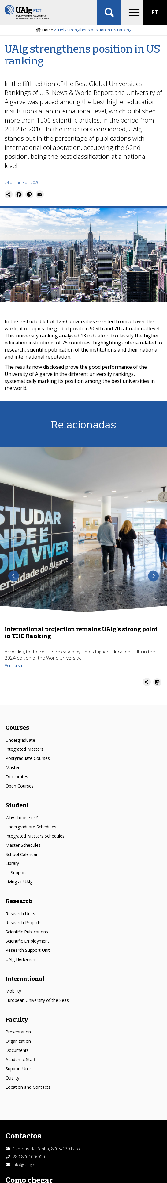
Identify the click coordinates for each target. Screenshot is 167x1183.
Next (153, 576)
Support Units (19, 1069)
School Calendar (22, 854)
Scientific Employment (27, 941)
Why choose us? (22, 817)
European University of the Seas (37, 1000)
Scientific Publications (27, 932)
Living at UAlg (19, 882)
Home (47, 30)
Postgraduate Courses (28, 758)
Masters (14, 767)
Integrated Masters (24, 749)
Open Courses (20, 786)
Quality (12, 1078)
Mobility (13, 991)
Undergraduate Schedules (31, 827)
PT (155, 12)
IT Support (16, 872)
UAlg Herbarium (21, 959)
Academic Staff (20, 1059)
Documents (17, 1050)
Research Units (20, 913)
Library (12, 863)
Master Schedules (23, 845)
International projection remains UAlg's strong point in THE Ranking (81, 632)
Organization (18, 1041)
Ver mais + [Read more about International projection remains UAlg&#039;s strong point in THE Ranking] (14, 665)
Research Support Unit (28, 950)
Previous (13, 576)
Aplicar (109, 12)
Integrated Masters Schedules (35, 836)
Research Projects (24, 922)
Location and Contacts (28, 1087)
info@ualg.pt (25, 1165)
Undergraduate (20, 740)
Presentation (18, 1032)
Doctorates (17, 777)
